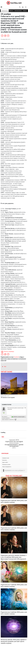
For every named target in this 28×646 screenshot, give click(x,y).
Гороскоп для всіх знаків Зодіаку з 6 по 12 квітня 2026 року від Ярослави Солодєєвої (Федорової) (13, 557)
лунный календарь (14, 443)
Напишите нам (5, 458)
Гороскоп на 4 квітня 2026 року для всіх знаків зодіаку (14, 613)
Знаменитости (4, 10)
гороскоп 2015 (14, 440)
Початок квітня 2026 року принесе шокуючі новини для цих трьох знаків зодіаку (14, 641)
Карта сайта (5, 462)
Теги (2, 437)
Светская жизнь (18, 10)
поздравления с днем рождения (14, 445)
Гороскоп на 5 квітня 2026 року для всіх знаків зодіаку (14, 585)
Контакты (4, 460)
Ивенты (25, 10)
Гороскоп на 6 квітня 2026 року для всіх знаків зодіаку (14, 501)
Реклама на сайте (6, 464)
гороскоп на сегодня (14, 441)
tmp (5, 366)
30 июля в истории (8, 397)
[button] (22, 7)
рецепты (14, 447)
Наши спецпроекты (6, 466)
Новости (11, 10)
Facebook (16, 357)
